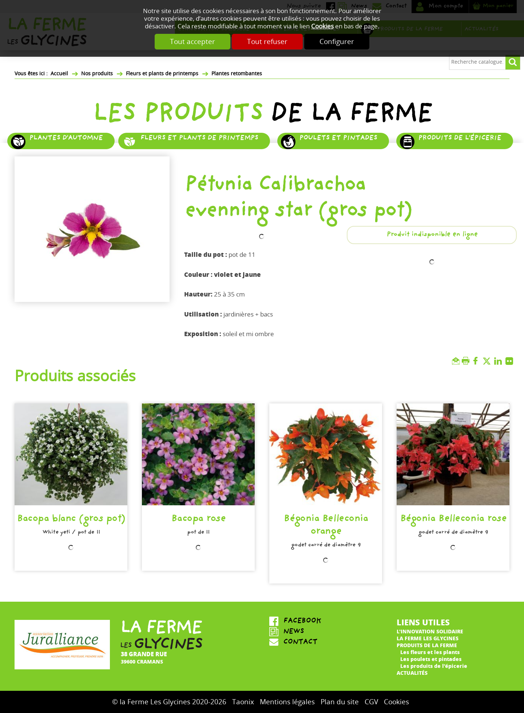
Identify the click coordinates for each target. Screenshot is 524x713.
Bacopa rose (198, 520)
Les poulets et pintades (430, 659)
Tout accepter (192, 41)
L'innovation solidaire (430, 631)
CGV (371, 702)
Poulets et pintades (338, 139)
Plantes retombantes (236, 74)
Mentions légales (287, 702)
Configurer (336, 41)
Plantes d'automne (66, 139)
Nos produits (97, 74)
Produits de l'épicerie (459, 139)
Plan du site (340, 702)
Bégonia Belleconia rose (453, 520)
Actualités (412, 672)
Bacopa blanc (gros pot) (71, 520)
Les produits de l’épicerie (433, 665)
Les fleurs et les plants (430, 652)
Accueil (59, 74)
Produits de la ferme (427, 645)
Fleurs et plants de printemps (162, 74)
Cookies (322, 26)
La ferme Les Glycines (427, 638)
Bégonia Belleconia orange (325, 526)
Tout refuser (267, 41)
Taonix (243, 702)
